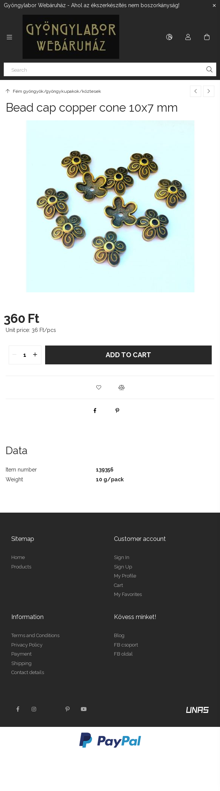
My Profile (125, 576)
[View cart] (206, 37)
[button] (98, 387)
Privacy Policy (26, 645)
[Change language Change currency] (169, 37)
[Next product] (208, 91)
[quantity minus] (14, 355)
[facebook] (94, 410)
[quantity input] (25, 355)
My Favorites (128, 594)
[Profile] (188, 37)
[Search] (110, 69)
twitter (50, 709)
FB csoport (126, 645)
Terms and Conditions (35, 635)
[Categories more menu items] (9, 37)
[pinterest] (117, 410)
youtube (83, 709)
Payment (21, 654)
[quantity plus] (35, 355)
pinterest (67, 709)
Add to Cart (128, 355)
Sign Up (123, 567)
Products (21, 567)
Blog (119, 635)
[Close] (214, 5)
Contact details (27, 672)
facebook (17, 709)
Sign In (121, 557)
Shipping (21, 663)
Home (18, 557)
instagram (34, 709)
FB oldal (123, 654)
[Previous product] (195, 91)
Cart (118, 585)
